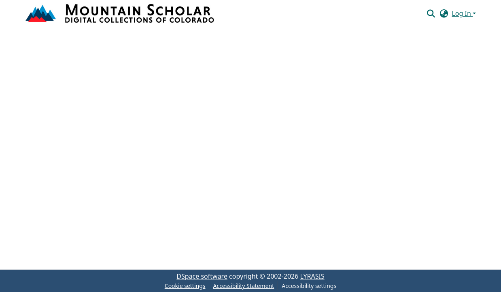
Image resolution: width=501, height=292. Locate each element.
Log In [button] (462, 13)
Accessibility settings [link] (309, 286)
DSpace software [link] (201, 276)
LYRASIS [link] (312, 276)
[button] (121, 13)
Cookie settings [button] (185, 286)
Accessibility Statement (243, 286)
